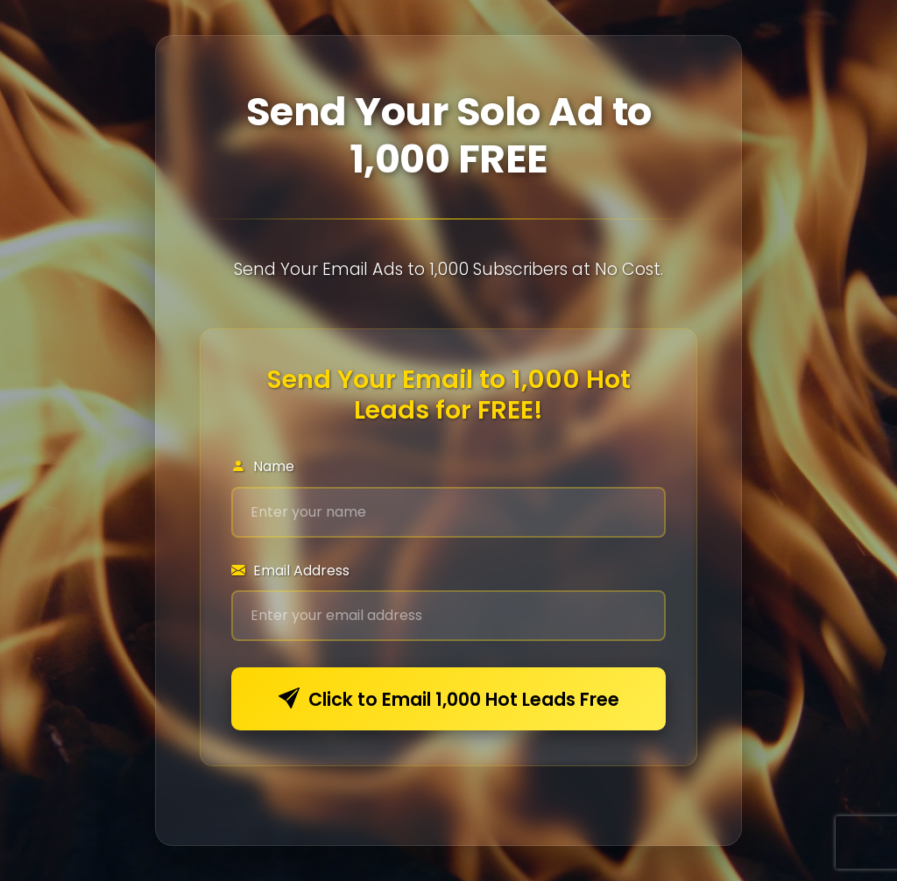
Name (262, 466)
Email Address (290, 570)
